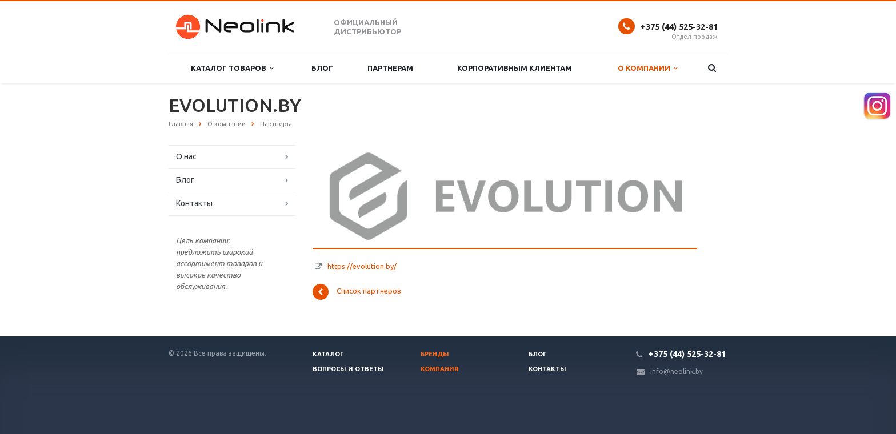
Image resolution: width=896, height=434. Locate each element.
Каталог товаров (232, 68)
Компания (440, 368)
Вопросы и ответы (348, 368)
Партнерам (390, 68)
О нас (186, 156)
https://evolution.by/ (362, 266)
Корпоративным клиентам (514, 68)
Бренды (435, 354)
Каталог (328, 354)
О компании (647, 68)
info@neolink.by (676, 371)
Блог (322, 68)
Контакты (194, 203)
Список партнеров (357, 292)
